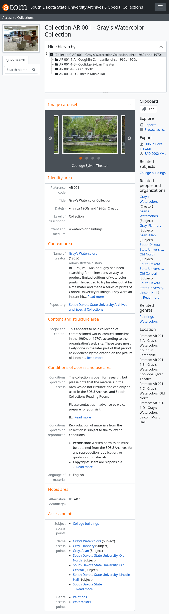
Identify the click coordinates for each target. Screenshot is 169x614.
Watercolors (82, 602)
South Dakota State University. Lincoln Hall (152, 288)
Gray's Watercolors (83, 253)
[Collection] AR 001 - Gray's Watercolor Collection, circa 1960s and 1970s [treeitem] (105, 54)
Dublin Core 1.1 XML (151, 146)
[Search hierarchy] (17, 70)
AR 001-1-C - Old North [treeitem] (73, 69)
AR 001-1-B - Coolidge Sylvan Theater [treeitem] (84, 64)
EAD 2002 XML (153, 153)
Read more (96, 296)
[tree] (105, 72)
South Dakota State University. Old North (152, 249)
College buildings (86, 523)
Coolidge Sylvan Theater (90, 165)
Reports (148, 125)
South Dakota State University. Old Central (152, 269)
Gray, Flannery (84, 546)
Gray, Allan (81, 550)
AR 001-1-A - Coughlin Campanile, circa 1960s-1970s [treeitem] (95, 59)
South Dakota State (87, 584)
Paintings (80, 597)
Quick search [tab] (15, 60)
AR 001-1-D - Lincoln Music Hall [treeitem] (80, 74)
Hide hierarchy (61, 46)
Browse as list (152, 129)
